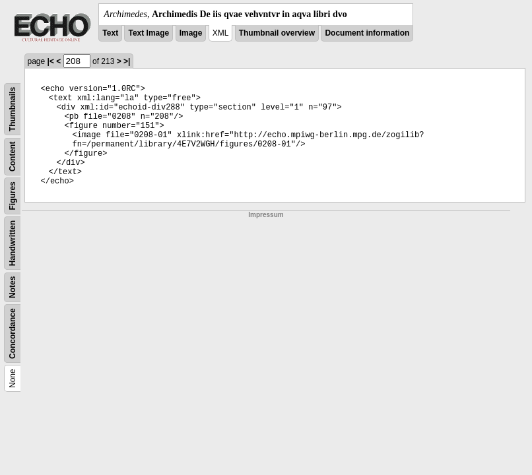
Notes (12, 287)
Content (12, 157)
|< (51, 61)
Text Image (148, 33)
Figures (12, 195)
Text (110, 33)
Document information (367, 33)
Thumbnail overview (277, 33)
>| (126, 61)
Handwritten (12, 243)
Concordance (12, 333)
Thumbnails (12, 109)
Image (191, 33)
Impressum (265, 214)
